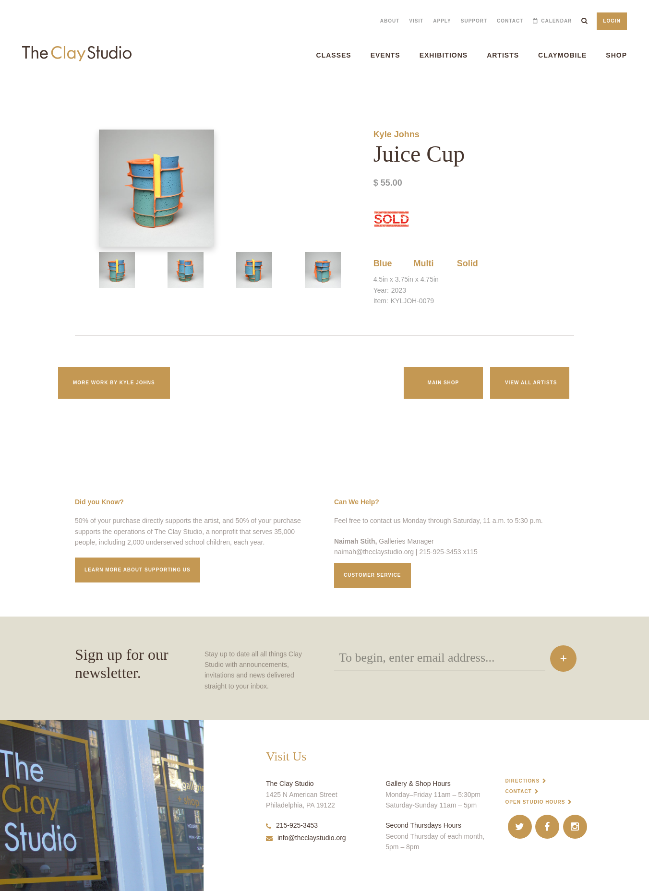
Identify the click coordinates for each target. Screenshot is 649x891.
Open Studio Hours (535, 802)
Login (612, 21)
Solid (467, 263)
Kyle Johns (396, 134)
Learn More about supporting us (137, 569)
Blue (382, 263)
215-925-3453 (292, 825)
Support (474, 21)
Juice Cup (9, 91)
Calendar (556, 21)
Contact (510, 21)
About (390, 21)
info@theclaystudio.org (306, 838)
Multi (424, 263)
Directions (522, 781)
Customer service (372, 575)
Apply (442, 21)
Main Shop (443, 382)
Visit (416, 21)
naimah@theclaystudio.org (374, 552)
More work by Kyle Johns (114, 382)
